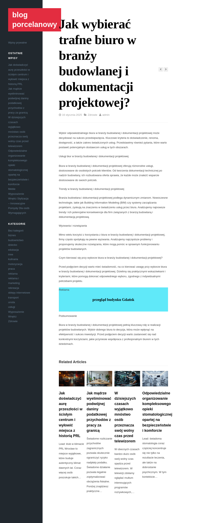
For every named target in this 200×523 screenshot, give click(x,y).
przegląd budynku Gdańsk (113, 300)
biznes (12, 235)
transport (13, 297)
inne (10, 254)
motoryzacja (15, 264)
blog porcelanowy (34, 20)
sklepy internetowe (19, 292)
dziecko (12, 244)
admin (105, 114)
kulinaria (13, 259)
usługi (11, 306)
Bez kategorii (15, 230)
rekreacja (13, 287)
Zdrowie (13, 321)
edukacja (13, 249)
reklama (13, 273)
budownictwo (15, 240)
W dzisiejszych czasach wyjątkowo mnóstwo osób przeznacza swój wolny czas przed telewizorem (18, 131)
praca (11, 268)
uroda (11, 302)
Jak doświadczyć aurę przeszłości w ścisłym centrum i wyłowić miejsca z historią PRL (19, 74)
